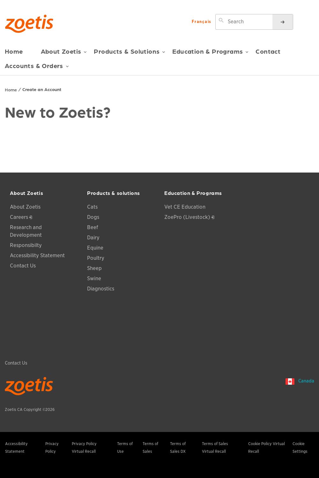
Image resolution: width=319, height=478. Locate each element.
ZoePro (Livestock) (187, 217)
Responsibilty (26, 245)
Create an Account (41, 89)
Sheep (94, 268)
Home (14, 51)
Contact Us (23, 266)
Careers (19, 217)
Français (201, 22)
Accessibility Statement (37, 255)
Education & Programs (210, 53)
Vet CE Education (184, 207)
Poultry (95, 258)
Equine (95, 248)
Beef (92, 227)
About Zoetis (64, 53)
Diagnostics (100, 289)
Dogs (93, 217)
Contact (268, 51)
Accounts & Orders (37, 68)
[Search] (282, 21)
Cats (92, 207)
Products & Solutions (129, 53)
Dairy (93, 238)
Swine (94, 278)
